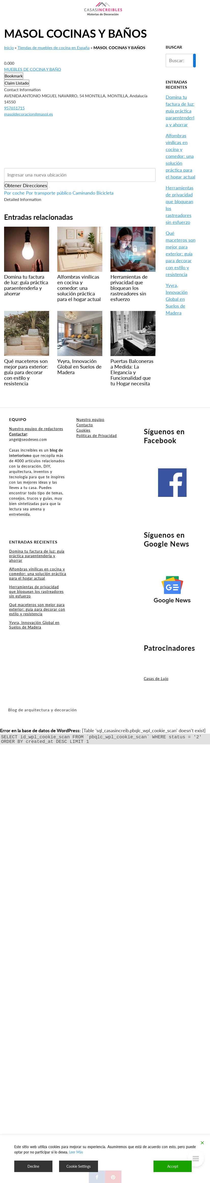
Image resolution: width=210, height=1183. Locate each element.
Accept (172, 1166)
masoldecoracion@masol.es (28, 114)
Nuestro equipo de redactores (36, 429)
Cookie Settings (78, 1166)
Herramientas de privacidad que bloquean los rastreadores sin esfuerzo (36, 591)
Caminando (84, 193)
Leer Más (76, 1152)
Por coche (14, 193)
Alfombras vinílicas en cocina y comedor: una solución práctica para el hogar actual (180, 156)
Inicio (9, 47)
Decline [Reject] (33, 1166)
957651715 (14, 107)
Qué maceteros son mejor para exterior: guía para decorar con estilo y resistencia (180, 253)
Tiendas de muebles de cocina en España (54, 47)
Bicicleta (105, 193)
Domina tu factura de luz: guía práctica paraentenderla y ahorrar (180, 110)
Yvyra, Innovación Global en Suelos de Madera (177, 299)
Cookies (83, 430)
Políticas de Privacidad (96, 435)
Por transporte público (48, 193)
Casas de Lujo (156, 678)
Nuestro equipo (90, 419)
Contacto (84, 425)
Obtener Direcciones (26, 185)
